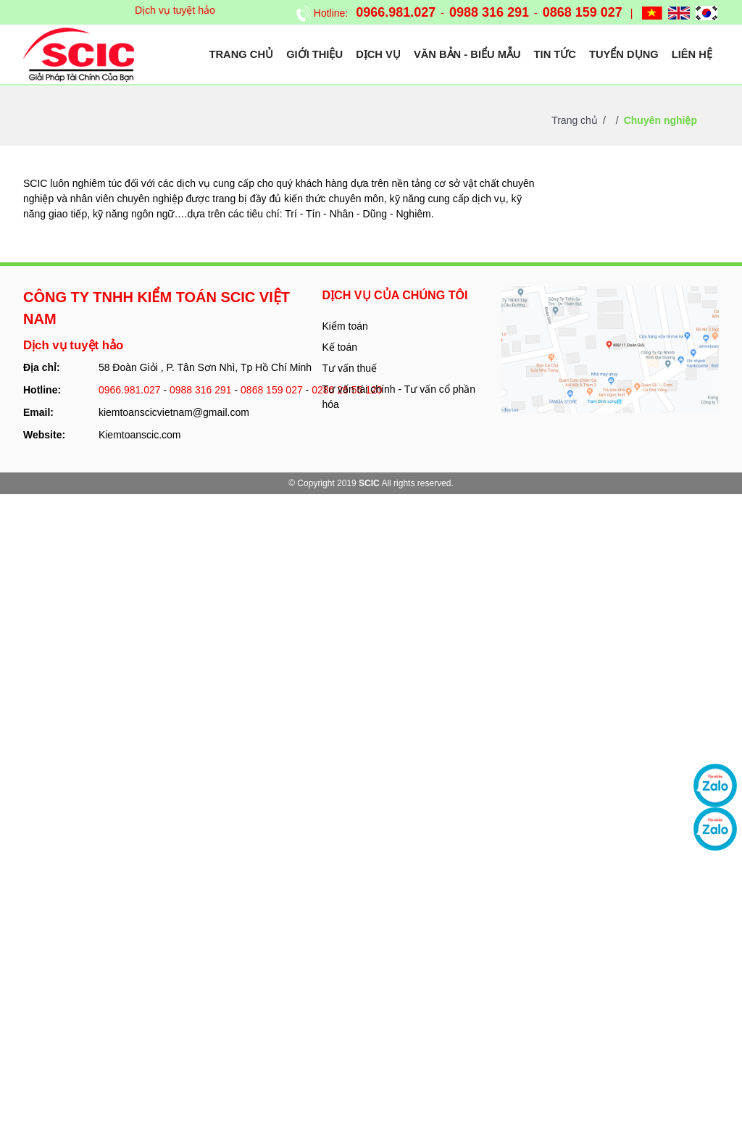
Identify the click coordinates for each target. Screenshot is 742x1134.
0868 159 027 (582, 12)
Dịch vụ (378, 54)
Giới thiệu (314, 54)
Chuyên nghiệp (660, 120)
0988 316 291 (489, 12)
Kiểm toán (345, 326)
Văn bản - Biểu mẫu (467, 54)
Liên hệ (692, 54)
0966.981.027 (395, 12)
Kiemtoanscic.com (140, 435)
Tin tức (555, 54)
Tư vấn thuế (350, 368)
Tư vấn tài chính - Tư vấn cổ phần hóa (399, 396)
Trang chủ (241, 54)
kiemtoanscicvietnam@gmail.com (174, 412)
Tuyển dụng (624, 54)
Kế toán (339, 347)
